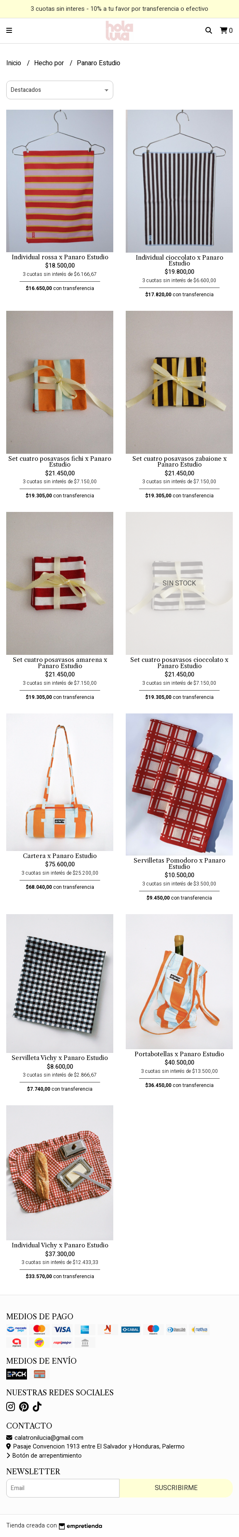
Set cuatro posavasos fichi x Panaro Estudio (59, 461)
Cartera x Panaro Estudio (60, 856)
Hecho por (50, 63)
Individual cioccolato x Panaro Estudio (179, 260)
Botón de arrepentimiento (44, 1455)
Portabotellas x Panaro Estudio (179, 1054)
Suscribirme (176, 1488)
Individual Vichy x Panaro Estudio (60, 1245)
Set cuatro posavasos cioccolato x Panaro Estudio (179, 662)
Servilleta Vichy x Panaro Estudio (60, 1058)
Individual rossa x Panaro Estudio (60, 257)
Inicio (14, 63)
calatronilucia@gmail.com (44, 1438)
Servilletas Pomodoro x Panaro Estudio (179, 863)
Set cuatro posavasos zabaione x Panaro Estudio (179, 461)
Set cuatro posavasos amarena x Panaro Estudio (60, 662)
